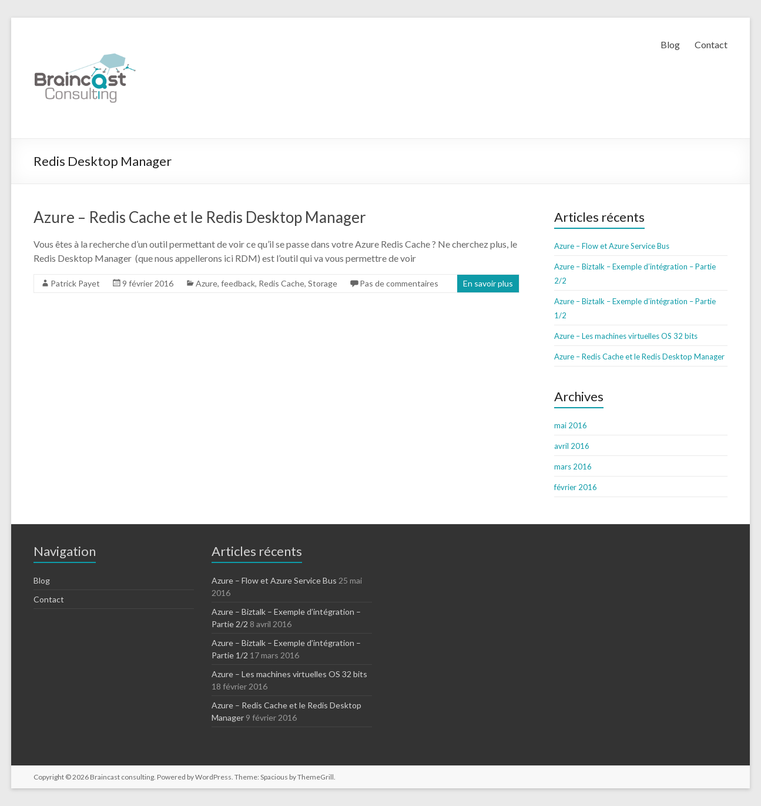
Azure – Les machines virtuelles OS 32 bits (626, 336)
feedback (238, 283)
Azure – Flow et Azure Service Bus (611, 246)
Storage (322, 283)
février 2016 (575, 487)
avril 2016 (571, 446)
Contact (711, 44)
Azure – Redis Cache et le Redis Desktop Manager (199, 217)
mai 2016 (570, 425)
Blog (670, 44)
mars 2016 (573, 466)
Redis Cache (281, 283)
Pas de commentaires (399, 283)
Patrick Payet (75, 283)
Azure (206, 283)
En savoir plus (488, 283)
